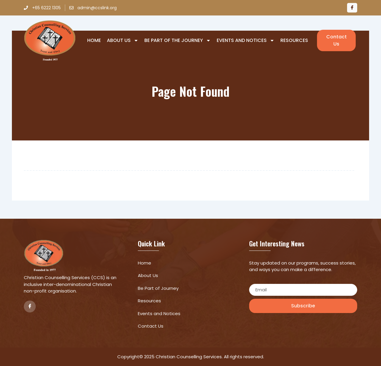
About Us (122, 40)
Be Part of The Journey (177, 40)
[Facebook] (352, 7)
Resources (294, 40)
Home (94, 40)
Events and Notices (245, 40)
